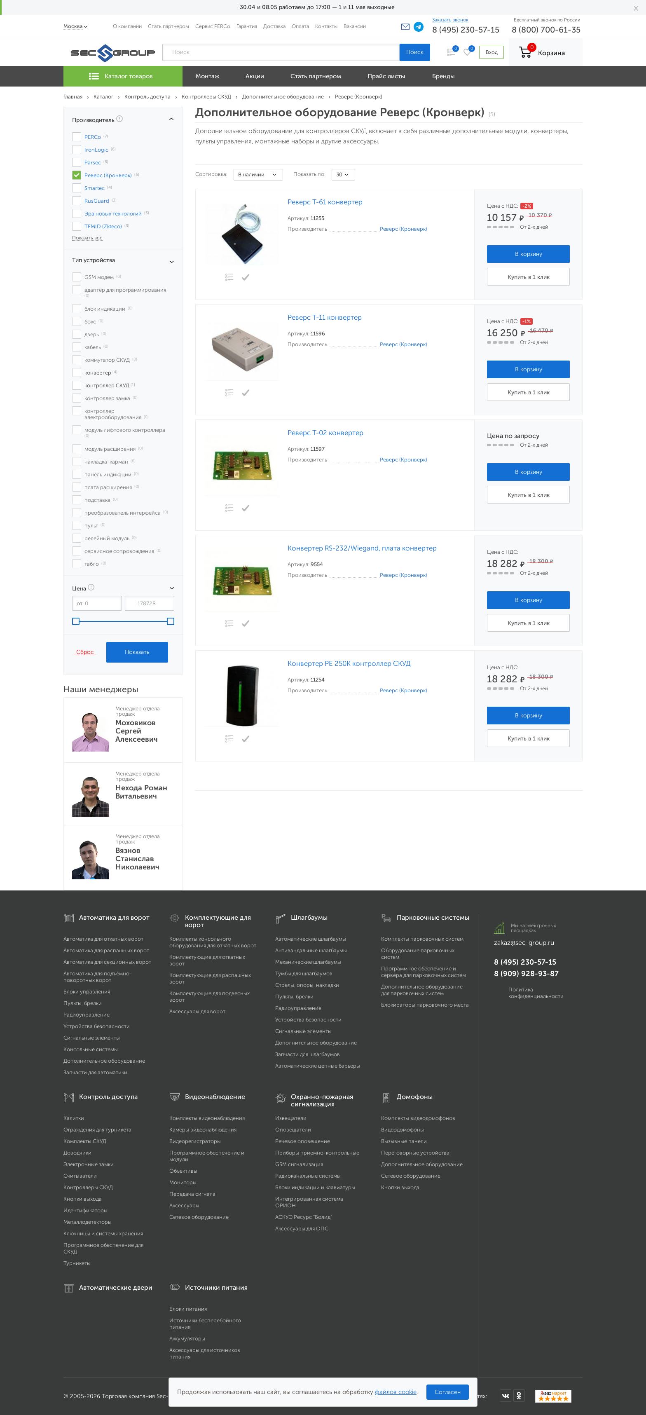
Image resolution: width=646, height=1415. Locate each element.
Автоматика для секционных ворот (107, 962)
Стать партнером (168, 26)
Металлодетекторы (87, 1222)
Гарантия (246, 26)
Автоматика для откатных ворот (103, 939)
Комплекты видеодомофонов (418, 1118)
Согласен (448, 1392)
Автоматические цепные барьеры (317, 1066)
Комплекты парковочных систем (422, 939)
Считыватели (80, 1176)
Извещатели (291, 1118)
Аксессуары (184, 1205)
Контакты (326, 26)
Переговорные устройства (415, 1153)
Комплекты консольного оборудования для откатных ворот (212, 942)
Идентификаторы (85, 1210)
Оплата (300, 26)
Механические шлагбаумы (308, 962)
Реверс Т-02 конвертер (325, 432)
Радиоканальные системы (308, 1176)
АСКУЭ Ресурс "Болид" (303, 1217)
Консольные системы (90, 1049)
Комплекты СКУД (84, 1141)
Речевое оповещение (302, 1141)
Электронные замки (88, 1164)
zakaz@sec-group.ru (524, 942)
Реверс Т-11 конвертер (325, 317)
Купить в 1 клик (529, 277)
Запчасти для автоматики (95, 1072)
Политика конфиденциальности (536, 992)
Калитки (73, 1118)
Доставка (274, 26)
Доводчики (77, 1153)
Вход (491, 52)
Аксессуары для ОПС (301, 1228)
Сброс (85, 652)
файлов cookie (396, 1392)
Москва (73, 26)
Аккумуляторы (187, 1338)
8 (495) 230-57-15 (465, 30)
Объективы (183, 1171)
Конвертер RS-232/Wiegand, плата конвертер (362, 548)
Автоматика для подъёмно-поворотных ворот (97, 976)
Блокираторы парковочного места (425, 1005)
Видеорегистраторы (195, 1141)
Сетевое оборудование (199, 1217)
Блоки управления (86, 992)
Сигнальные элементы (91, 1038)
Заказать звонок (450, 20)
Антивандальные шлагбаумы (311, 950)
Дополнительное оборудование (104, 1061)
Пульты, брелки (82, 1003)
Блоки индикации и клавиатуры (315, 1187)
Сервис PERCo (212, 26)
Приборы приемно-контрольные (317, 1153)
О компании (127, 26)
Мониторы (183, 1182)
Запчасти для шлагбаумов (307, 1054)
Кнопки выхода (82, 1199)
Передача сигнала (192, 1194)
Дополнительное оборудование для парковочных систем (422, 990)
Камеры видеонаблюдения (202, 1130)
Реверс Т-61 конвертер (325, 202)
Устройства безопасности (96, 1026)
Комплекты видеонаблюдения (207, 1118)
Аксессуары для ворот (197, 1011)
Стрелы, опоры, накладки (307, 985)
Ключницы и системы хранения (103, 1233)
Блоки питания (188, 1309)
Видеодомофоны (402, 1130)
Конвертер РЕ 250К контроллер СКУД (349, 663)
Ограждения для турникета (97, 1130)
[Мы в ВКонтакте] (505, 1395)
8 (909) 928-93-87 (526, 973)
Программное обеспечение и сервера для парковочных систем (423, 971)
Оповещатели (293, 1130)
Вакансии (355, 26)
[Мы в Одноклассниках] (519, 1395)
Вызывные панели (404, 1141)
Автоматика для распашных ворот (106, 950)
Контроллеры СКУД (88, 1187)
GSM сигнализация (299, 1164)
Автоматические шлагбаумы (310, 939)
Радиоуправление (86, 1015)
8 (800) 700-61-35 (546, 30)
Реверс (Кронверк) (403, 229)
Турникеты (77, 1263)
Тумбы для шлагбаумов (303, 973)
